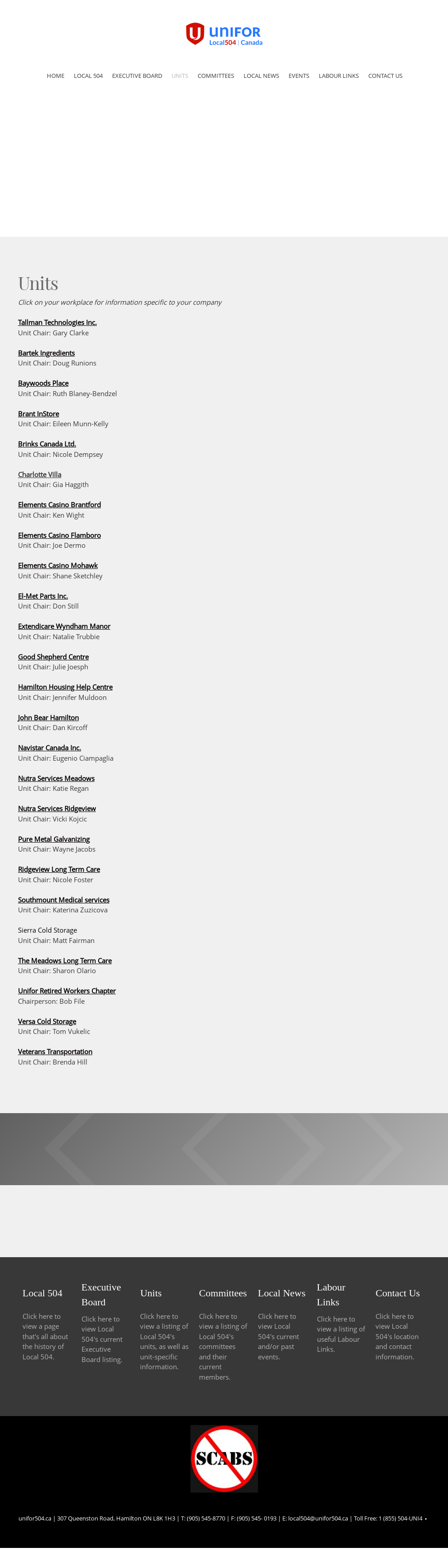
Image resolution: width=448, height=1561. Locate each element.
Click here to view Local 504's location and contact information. (397, 1336)
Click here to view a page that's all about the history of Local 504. (45, 1336)
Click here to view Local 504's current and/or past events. (278, 1336)
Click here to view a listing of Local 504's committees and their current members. (223, 1346)
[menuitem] (55, 77)
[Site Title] (224, 34)
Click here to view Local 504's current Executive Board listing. (101, 1339)
